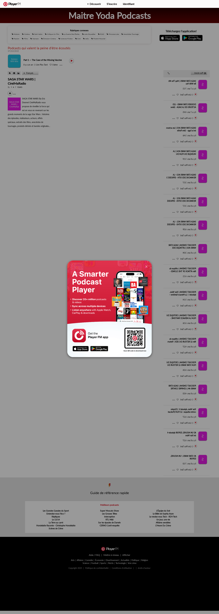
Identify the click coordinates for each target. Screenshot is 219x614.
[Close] (146, 266)
